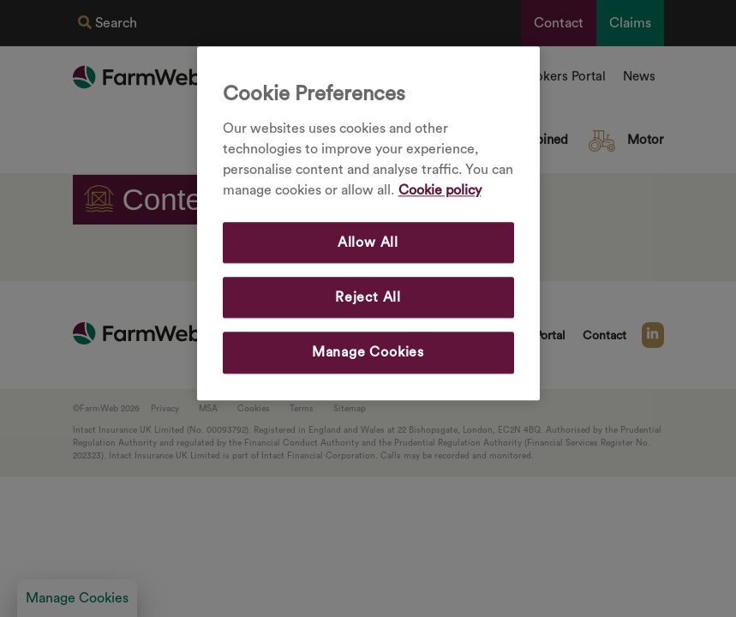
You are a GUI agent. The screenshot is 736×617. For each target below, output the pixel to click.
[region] (368, 223)
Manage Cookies (368, 353)
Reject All (368, 297)
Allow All (368, 242)
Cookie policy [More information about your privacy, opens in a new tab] (440, 190)
